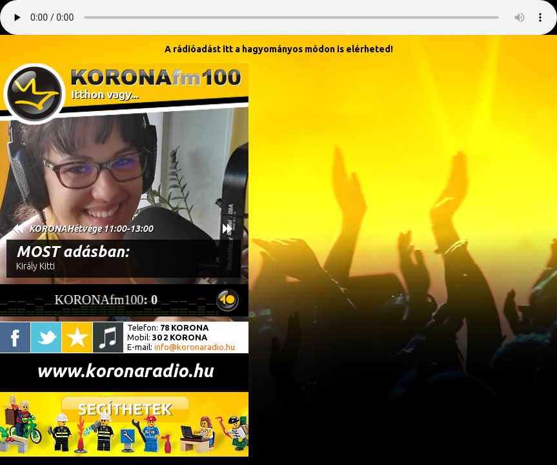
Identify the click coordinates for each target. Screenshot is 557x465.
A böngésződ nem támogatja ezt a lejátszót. (278, 17)
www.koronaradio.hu (124, 370)
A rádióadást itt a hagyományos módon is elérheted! (279, 49)
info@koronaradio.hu (194, 346)
